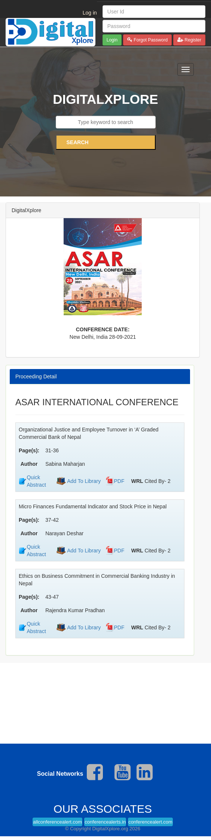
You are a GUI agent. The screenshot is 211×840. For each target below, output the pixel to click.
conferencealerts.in (105, 822)
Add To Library (83, 481)
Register (192, 40)
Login (112, 40)
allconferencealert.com (57, 822)
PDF (119, 481)
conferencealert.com (150, 822)
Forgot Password (150, 40)
